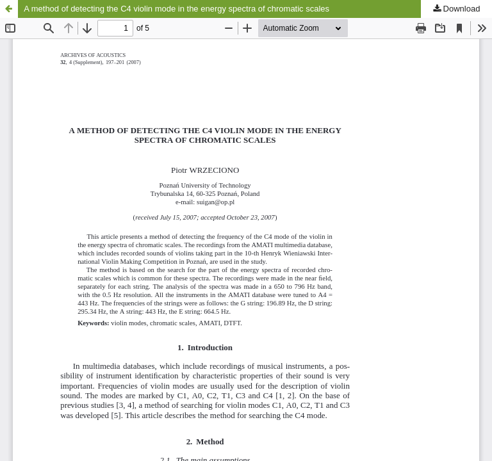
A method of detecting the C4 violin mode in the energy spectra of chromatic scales (176, 8)
